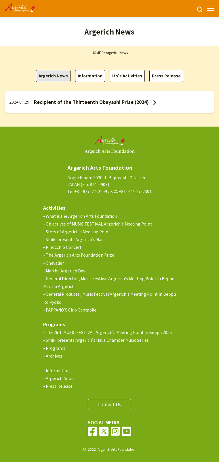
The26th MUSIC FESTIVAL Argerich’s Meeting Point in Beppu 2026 (109, 332)
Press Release (166, 76)
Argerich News (53, 76)
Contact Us (109, 404)
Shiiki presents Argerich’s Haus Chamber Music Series (97, 340)
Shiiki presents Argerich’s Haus (76, 239)
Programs (55, 348)
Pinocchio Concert (63, 247)
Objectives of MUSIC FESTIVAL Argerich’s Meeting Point (99, 224)
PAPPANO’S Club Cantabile (71, 310)
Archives (54, 356)
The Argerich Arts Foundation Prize (80, 255)
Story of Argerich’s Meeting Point (78, 231)
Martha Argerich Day (65, 271)
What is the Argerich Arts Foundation (81, 216)
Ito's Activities (127, 76)
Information (90, 76)
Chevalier (55, 263)
